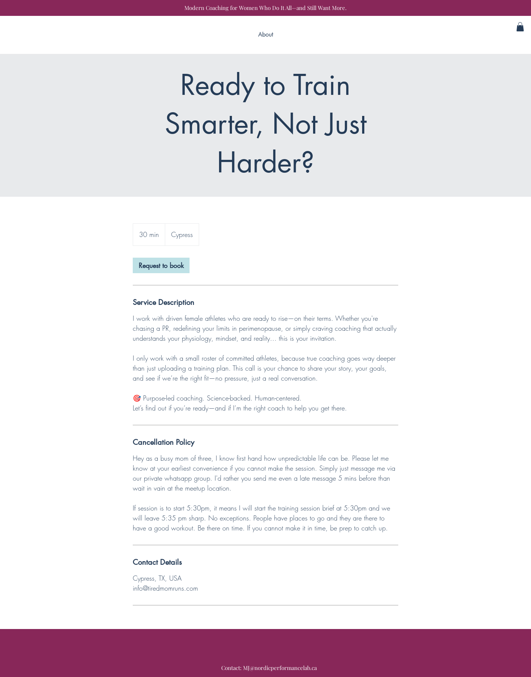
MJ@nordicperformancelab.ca (280, 667)
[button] (520, 26)
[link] (161, 265)
